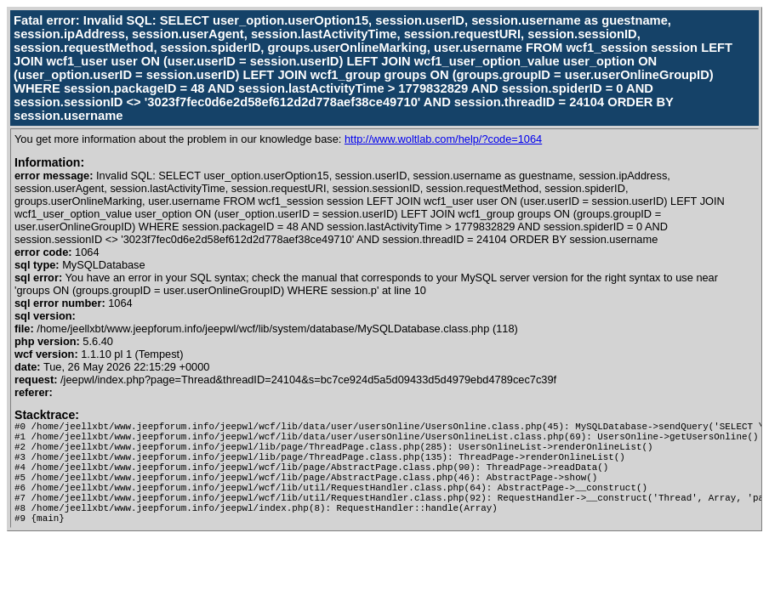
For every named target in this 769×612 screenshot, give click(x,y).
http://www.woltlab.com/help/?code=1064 (443, 139)
